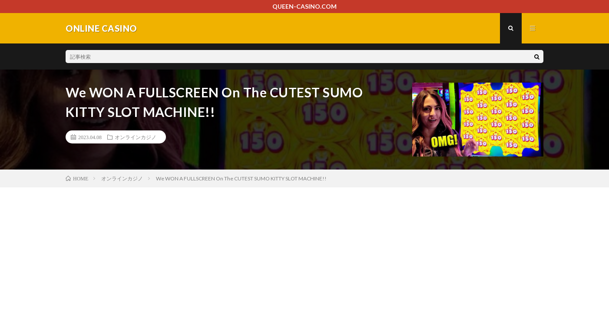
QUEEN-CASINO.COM (304, 6)
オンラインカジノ (135, 137)
